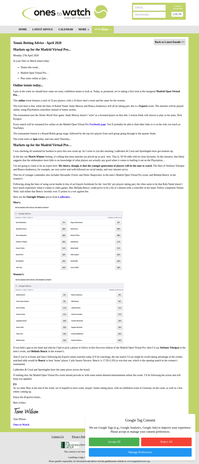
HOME (23, 29)
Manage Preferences (140, 452)
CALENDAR (65, 29)
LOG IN (177, 14)
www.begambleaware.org (138, 461)
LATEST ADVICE (42, 29)
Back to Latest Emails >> (169, 42)
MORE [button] (84, 29)
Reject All (166, 441)
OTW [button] (103, 29)
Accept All (114, 441)
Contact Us (58, 436)
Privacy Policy (80, 436)
